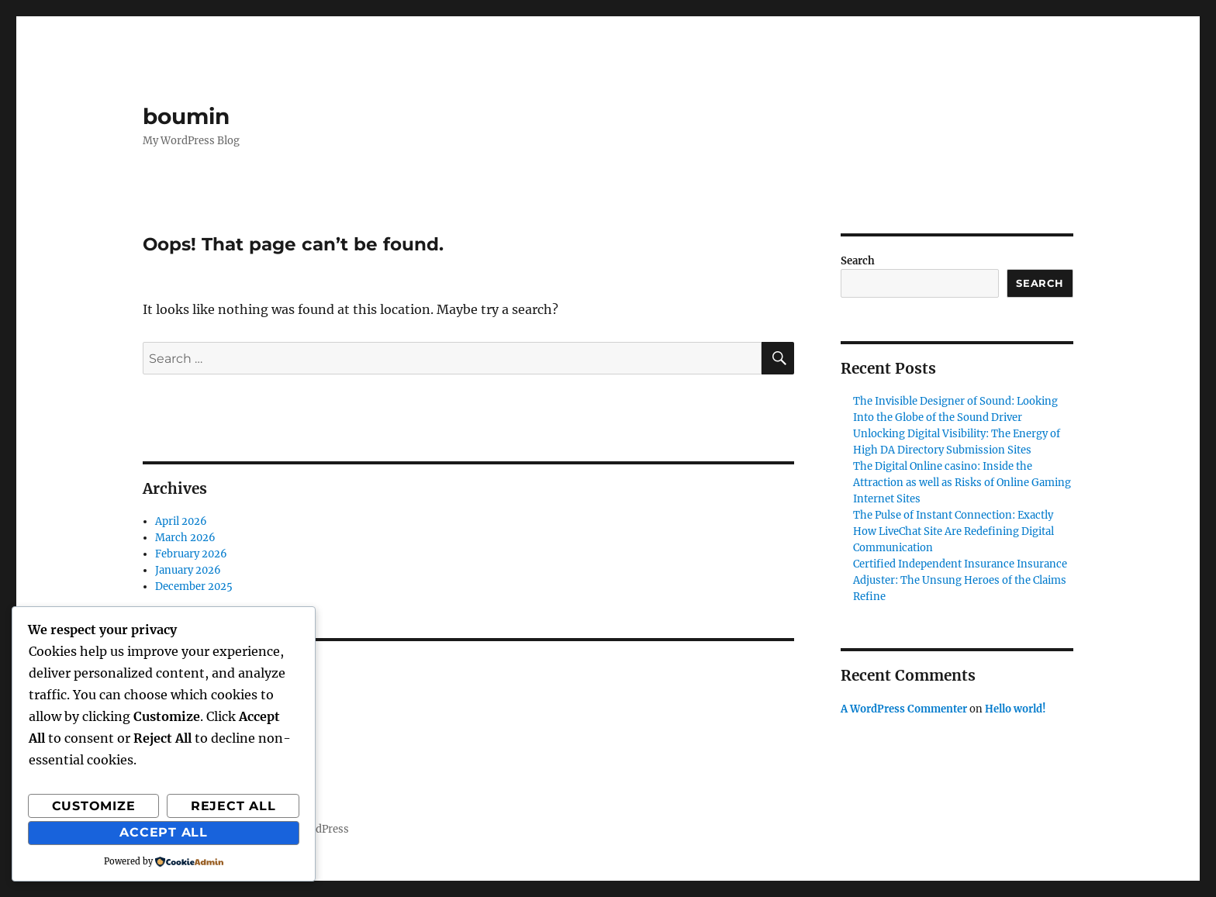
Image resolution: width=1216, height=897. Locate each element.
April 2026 (181, 521)
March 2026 (185, 537)
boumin (186, 116)
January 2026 (188, 570)
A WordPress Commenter (904, 709)
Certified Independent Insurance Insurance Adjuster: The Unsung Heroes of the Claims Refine (960, 580)
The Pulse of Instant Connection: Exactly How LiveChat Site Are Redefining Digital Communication (953, 531)
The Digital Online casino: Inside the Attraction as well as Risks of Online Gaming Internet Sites (962, 482)
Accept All (163, 832)
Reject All (233, 806)
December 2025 (194, 586)
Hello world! (1015, 709)
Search (858, 260)
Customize (94, 806)
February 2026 (191, 554)
